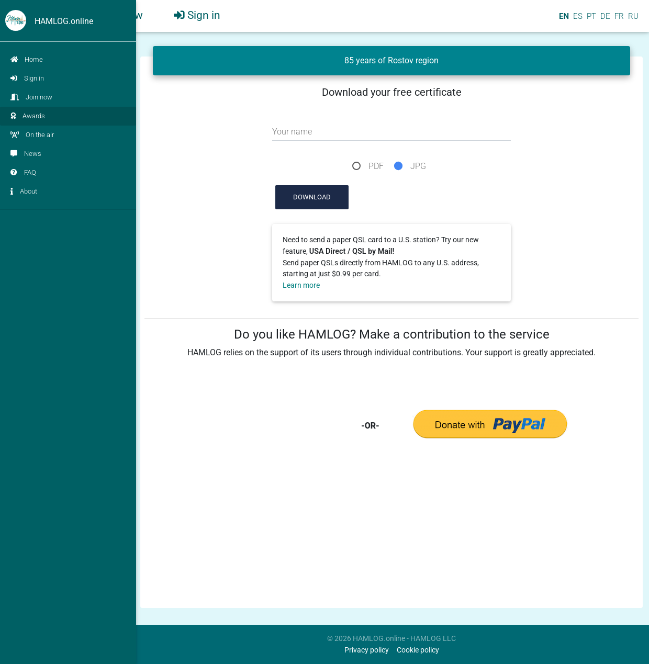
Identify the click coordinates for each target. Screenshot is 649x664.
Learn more (301, 285)
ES (577, 20)
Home (26, 59)
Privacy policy (366, 650)
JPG (418, 166)
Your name (292, 132)
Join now (31, 97)
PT (590, 20)
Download (312, 197)
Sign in (27, 78)
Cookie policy (418, 650)
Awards (27, 116)
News (25, 153)
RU (633, 20)
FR (618, 20)
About (23, 191)
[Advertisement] (391, 530)
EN (563, 20)
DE (604, 20)
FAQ (23, 172)
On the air (32, 135)
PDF (376, 166)
